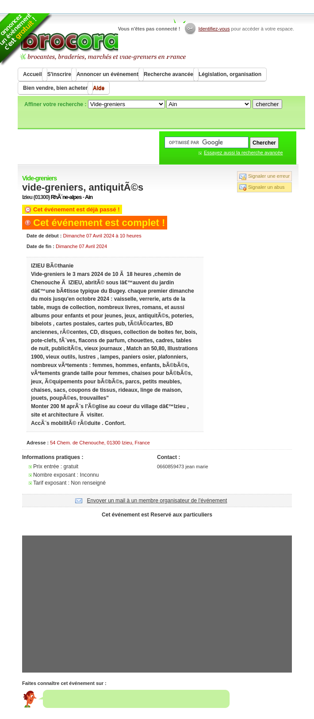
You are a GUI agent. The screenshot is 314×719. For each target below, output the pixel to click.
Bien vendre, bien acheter (55, 88)
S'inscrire (59, 74)
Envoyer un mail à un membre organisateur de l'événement (157, 500)
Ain (88, 197)
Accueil (32, 74)
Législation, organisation (230, 74)
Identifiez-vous (214, 28)
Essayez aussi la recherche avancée (243, 152)
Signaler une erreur (269, 176)
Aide (98, 88)
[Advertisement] (157, 525)
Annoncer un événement (107, 74)
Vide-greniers (39, 178)
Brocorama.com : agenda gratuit (102, 40)
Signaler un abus (266, 187)
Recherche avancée (168, 74)
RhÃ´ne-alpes (66, 197)
